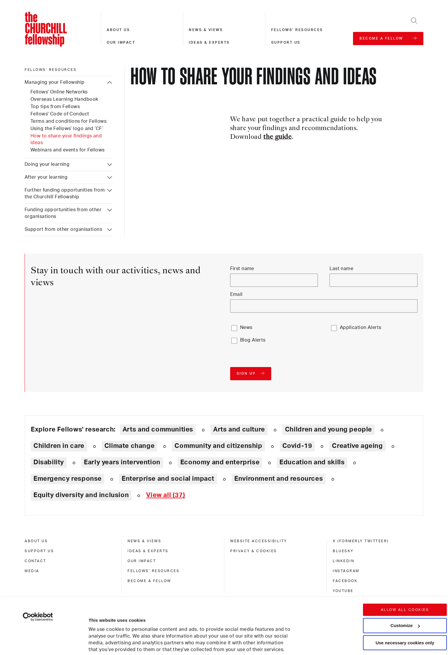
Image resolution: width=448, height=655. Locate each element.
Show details (96, 632)
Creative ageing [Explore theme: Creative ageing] (357, 446)
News (246, 327)
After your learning (46, 177)
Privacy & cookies (253, 551)
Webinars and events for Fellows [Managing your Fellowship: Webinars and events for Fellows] (67, 150)
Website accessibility (258, 541)
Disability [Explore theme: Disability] (48, 462)
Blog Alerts (253, 340)
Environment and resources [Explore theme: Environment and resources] (278, 478)
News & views (206, 30)
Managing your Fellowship (55, 82)
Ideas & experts (209, 42)
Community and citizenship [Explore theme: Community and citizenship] (218, 446)
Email (236, 294)
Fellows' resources (297, 30)
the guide (277, 137)
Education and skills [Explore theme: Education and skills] (312, 462)
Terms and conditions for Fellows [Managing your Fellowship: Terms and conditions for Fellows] (68, 121)
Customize (405, 581)
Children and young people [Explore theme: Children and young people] (328, 429)
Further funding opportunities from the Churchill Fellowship (65, 193)
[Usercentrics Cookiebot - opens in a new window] (38, 572)
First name (242, 268)
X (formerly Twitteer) (361, 541)
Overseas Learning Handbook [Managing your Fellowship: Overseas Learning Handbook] (64, 99)
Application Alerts (360, 327)
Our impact (121, 42)
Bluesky (343, 551)
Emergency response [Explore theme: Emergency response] (67, 478)
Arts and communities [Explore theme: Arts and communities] (158, 429)
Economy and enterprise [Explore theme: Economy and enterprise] (219, 462)
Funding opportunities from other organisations (63, 213)
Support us (286, 42)
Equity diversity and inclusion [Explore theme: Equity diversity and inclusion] (81, 495)
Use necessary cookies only (405, 598)
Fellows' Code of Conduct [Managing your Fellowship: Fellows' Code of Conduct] (59, 114)
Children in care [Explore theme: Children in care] (58, 446)
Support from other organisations (63, 229)
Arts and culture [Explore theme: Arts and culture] (239, 429)
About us (118, 30)
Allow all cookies (405, 565)
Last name (341, 268)
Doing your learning (47, 164)
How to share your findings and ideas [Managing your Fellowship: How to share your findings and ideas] (66, 139)
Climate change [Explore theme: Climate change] (129, 446)
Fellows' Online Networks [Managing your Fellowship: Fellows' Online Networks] (59, 92)
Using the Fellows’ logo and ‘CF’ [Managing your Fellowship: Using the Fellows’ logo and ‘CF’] (66, 128)
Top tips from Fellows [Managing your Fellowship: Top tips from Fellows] (55, 106)
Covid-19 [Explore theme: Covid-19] (297, 446)
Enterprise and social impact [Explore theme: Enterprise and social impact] (168, 478)
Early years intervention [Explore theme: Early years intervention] (122, 462)
